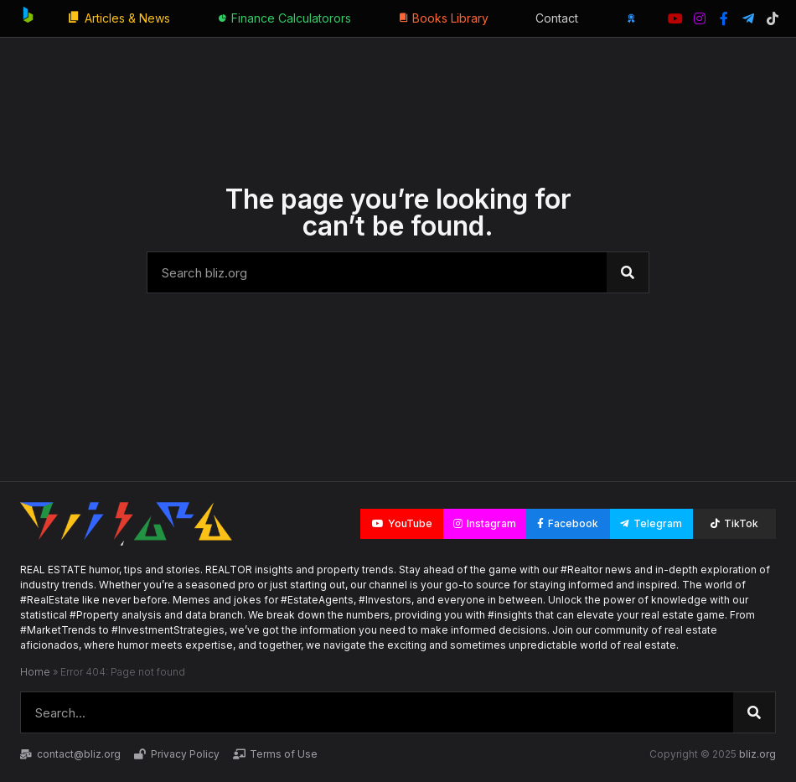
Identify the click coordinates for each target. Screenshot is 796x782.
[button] (401, 524)
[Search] (628, 272)
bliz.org (757, 754)
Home (35, 671)
